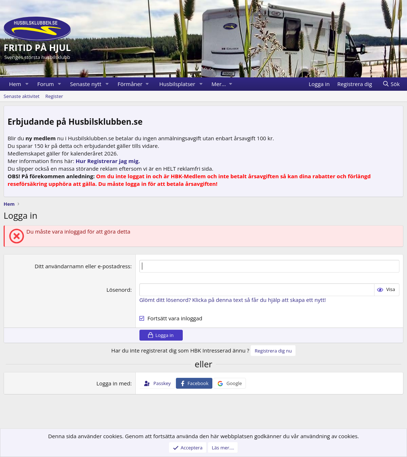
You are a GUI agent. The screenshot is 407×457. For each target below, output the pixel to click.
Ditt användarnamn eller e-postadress (82, 266)
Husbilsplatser (177, 83)
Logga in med (113, 383)
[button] (27, 84)
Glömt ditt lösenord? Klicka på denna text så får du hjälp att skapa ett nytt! (232, 299)
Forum (45, 83)
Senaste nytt (85, 83)
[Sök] (390, 84)
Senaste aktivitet (21, 96)
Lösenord (118, 289)
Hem (15, 83)
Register (54, 96)
